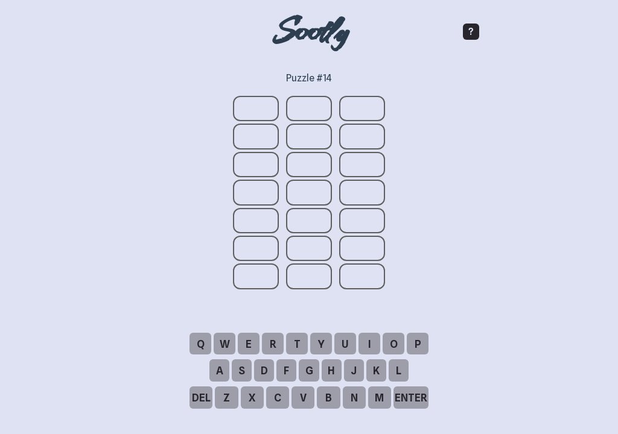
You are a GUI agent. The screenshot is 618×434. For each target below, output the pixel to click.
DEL (201, 397)
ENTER (411, 397)
